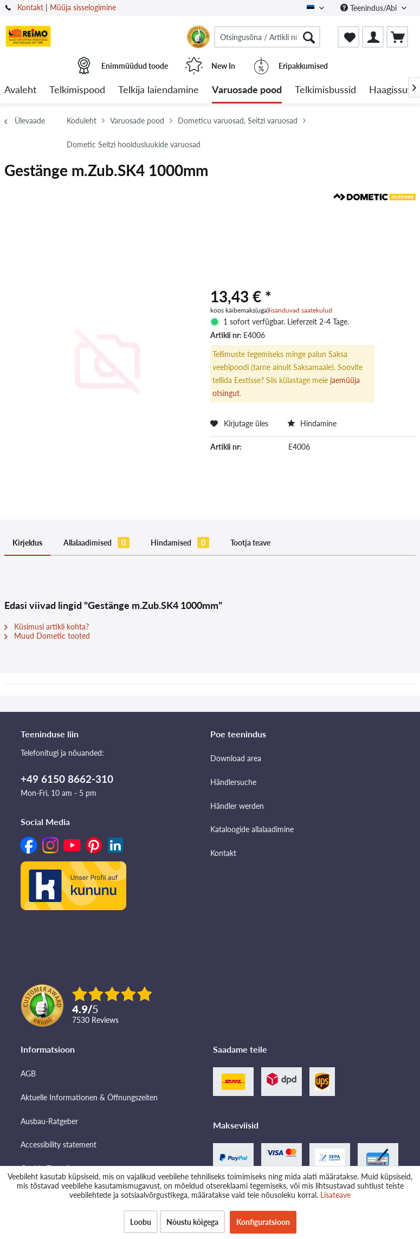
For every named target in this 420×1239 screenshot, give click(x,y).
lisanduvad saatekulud (300, 310)
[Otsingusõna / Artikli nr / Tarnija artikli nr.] (267, 37)
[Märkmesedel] (348, 37)
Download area (235, 758)
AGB (28, 1073)
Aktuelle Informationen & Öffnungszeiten (89, 1097)
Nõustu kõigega (192, 1222)
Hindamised (180, 542)
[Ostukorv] (397, 37)
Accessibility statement (58, 1144)
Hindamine (312, 423)
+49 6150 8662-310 (67, 779)
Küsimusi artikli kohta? (46, 626)
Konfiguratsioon (263, 1222)
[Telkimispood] (77, 90)
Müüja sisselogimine (83, 7)
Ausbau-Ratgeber (49, 1121)
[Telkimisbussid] (325, 90)
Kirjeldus (27, 542)
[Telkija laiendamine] (158, 90)
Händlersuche (233, 782)
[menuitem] (267, 37)
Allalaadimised (96, 542)
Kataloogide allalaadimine (252, 829)
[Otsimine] (309, 37)
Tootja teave (250, 542)
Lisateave (335, 1194)
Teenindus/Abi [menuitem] (369, 7)
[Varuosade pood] (247, 90)
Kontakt (30, 7)
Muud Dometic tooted (47, 635)
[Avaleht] (20, 90)
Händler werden (237, 805)
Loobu (140, 1222)
